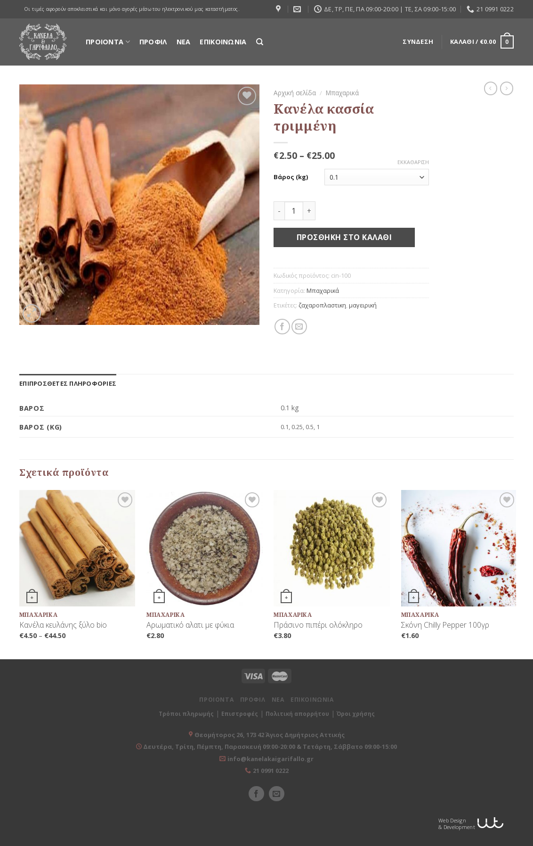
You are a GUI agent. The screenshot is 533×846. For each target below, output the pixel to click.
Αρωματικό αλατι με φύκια (190, 625)
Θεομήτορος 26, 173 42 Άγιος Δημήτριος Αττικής (269, 734)
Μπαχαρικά (342, 92)
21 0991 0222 (271, 770)
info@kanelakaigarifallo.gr (270, 759)
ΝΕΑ (184, 41)
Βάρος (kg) (291, 177)
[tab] (67, 383)
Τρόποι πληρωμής (186, 713)
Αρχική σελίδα (295, 92)
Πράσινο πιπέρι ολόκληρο (318, 625)
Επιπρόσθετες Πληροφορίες (67, 383)
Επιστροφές (239, 713)
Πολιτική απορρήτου (297, 713)
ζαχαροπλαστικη (322, 305)
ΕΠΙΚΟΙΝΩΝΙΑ (223, 41)
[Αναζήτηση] (259, 42)
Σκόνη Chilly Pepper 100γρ (445, 625)
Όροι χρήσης (356, 713)
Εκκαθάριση (413, 162)
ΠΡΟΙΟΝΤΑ (108, 42)
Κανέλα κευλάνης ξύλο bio (63, 625)
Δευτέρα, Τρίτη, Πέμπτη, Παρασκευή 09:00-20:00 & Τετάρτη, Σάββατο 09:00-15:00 (269, 746)
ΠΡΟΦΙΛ (153, 41)
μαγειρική (363, 305)
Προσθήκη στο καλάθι (344, 237)
